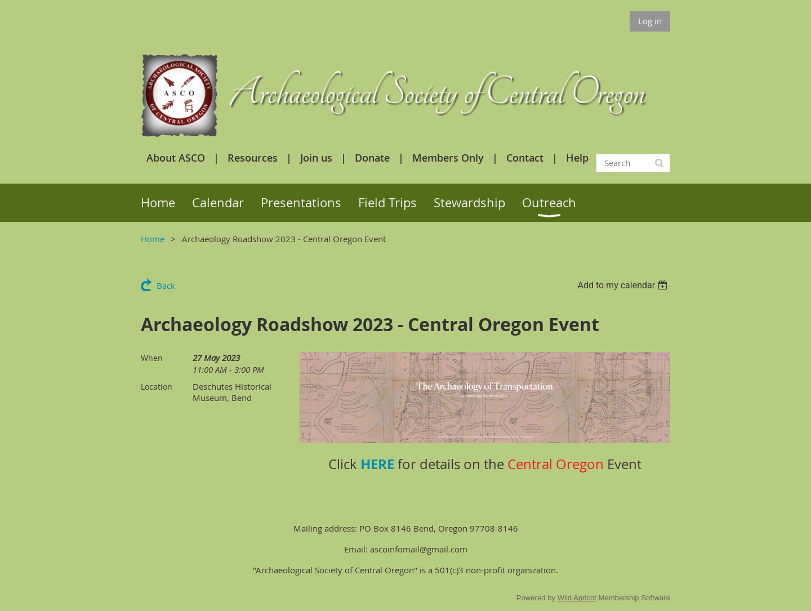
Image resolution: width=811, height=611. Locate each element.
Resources (253, 157)
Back (166, 285)
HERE (377, 464)
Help (577, 157)
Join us (316, 157)
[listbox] (623, 285)
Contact (524, 157)
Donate (372, 157)
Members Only (448, 157)
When (152, 358)
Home (152, 238)
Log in (650, 20)
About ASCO (175, 157)
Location (156, 386)
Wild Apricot (577, 598)
